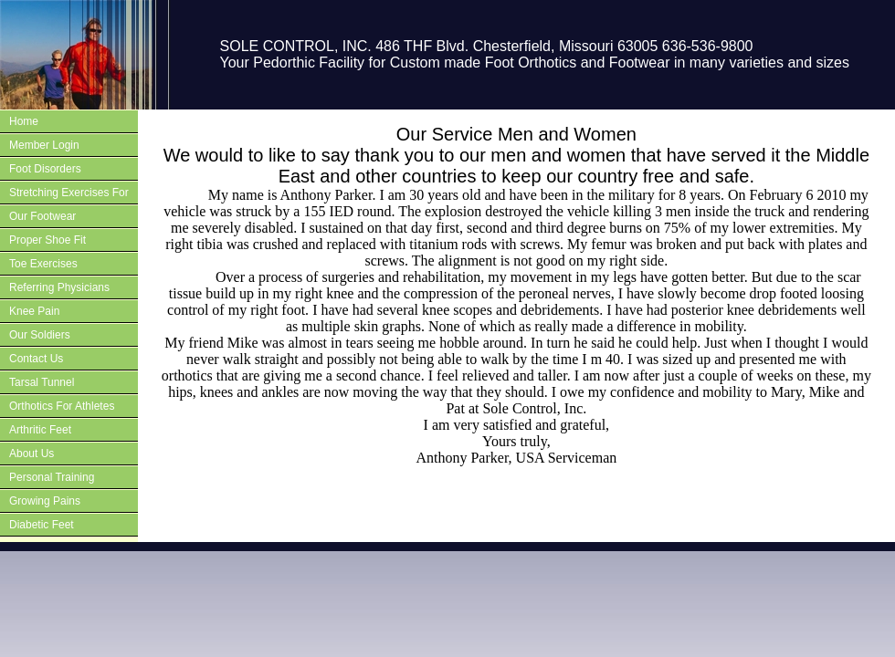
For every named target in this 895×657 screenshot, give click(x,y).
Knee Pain (34, 311)
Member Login (44, 145)
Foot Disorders (45, 168)
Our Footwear (42, 216)
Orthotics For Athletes (61, 406)
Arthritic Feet (40, 429)
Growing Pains (44, 501)
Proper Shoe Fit (47, 240)
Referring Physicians (59, 287)
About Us (31, 453)
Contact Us (36, 358)
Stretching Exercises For (69, 192)
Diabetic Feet (41, 524)
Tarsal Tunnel (41, 382)
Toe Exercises (43, 263)
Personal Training (51, 477)
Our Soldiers (39, 334)
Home (23, 121)
